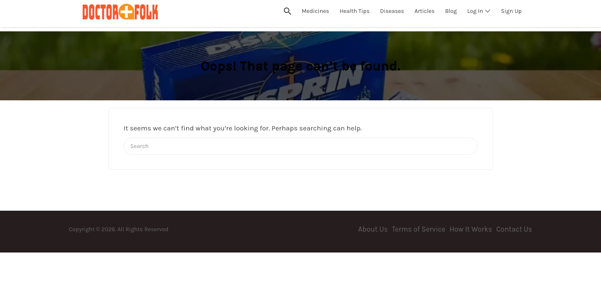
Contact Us (514, 229)
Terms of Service (418, 229)
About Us (373, 229)
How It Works (470, 229)
